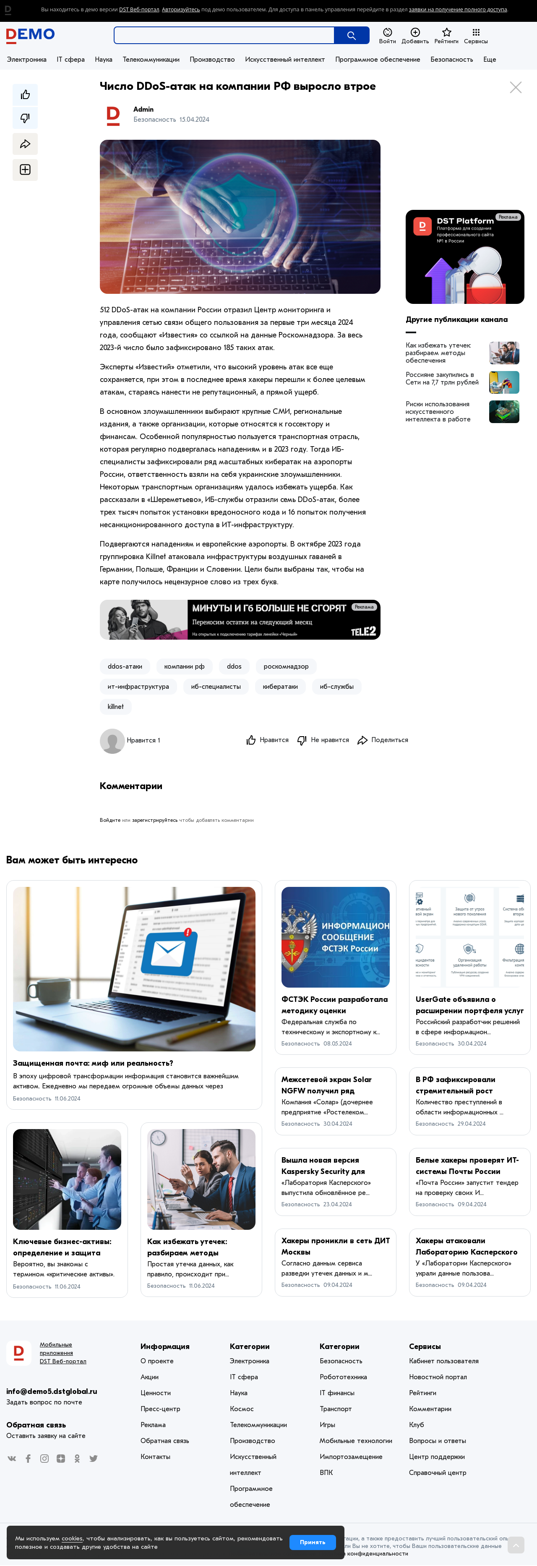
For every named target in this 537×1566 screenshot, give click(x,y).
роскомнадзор (286, 666)
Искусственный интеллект (285, 59)
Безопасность (451, 59)
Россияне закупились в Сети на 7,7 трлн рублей (442, 378)
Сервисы (476, 36)
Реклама (364, 607)
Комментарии (430, 1410)
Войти (387, 36)
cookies (72, 1538)
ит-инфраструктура (138, 686)
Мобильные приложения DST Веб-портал (63, 1354)
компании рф (184, 666)
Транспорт (336, 1410)
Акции (150, 1378)
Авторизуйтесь (181, 9)
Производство (212, 59)
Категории (250, 1347)
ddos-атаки (125, 666)
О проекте (157, 1362)
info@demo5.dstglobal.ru (51, 1392)
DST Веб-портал (139, 9)
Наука (103, 59)
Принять (313, 1542)
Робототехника (343, 1378)
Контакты (155, 1457)
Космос (242, 1410)
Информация (165, 1347)
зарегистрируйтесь (154, 821)
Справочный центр (438, 1473)
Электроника (27, 59)
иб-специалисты (216, 686)
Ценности (156, 1394)
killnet (116, 707)
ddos (234, 666)
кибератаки (280, 686)
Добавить (415, 36)
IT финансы (337, 1394)
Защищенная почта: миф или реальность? (93, 1064)
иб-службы (337, 686)
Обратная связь (36, 1426)
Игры (327, 1426)
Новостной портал (438, 1378)
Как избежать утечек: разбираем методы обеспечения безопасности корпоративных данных (441, 353)
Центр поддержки (437, 1457)
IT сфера (71, 59)
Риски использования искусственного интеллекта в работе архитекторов (438, 411)
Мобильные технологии (356, 1442)
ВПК (326, 1473)
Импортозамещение (351, 1457)
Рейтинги (447, 36)
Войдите (110, 821)
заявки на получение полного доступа (458, 9)
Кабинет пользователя (444, 1362)
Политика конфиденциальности (363, 1554)
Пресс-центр (160, 1410)
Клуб (416, 1426)
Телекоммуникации (151, 59)
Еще (489, 59)
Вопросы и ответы (437, 1442)
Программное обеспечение (377, 59)
